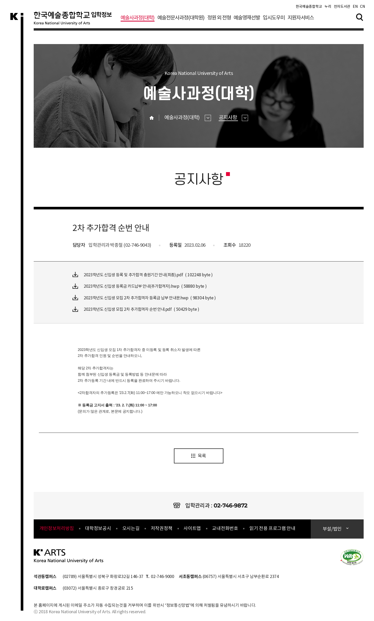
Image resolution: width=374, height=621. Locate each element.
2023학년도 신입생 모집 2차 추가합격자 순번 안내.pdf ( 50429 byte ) (138, 309)
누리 (327, 8)
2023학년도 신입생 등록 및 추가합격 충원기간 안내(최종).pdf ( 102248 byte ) (145, 274)
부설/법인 (333, 529)
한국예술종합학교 (309, 8)
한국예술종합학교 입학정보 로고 (74, 21)
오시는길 (131, 529)
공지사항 (233, 118)
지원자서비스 (300, 19)
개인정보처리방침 (56, 529)
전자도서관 (342, 8)
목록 (198, 456)
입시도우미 (274, 19)
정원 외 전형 (219, 19)
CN (362, 8)
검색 (359, 17)
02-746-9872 (230, 505)
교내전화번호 (225, 529)
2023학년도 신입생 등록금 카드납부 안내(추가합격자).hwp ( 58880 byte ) (142, 286)
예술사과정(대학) (137, 19)
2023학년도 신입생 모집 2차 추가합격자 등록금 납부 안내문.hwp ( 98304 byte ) (147, 297)
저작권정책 (161, 529)
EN (355, 8)
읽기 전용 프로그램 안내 (272, 529)
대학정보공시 (98, 529)
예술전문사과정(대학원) (180, 19)
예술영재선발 (247, 19)
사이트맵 (192, 529)
